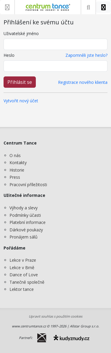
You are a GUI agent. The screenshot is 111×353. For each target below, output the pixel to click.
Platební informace (27, 222)
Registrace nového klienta (82, 82)
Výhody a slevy (23, 208)
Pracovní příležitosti (28, 184)
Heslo (9, 55)
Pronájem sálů (23, 237)
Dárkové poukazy (26, 230)
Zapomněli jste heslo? (86, 55)
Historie (16, 170)
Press (14, 177)
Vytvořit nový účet (21, 100)
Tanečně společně (26, 282)
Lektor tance (21, 289)
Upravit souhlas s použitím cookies (55, 316)
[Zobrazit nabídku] (7, 7)
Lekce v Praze (22, 260)
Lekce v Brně (21, 267)
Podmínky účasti (25, 215)
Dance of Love (23, 274)
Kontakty (18, 162)
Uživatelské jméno (21, 33)
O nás (15, 155)
